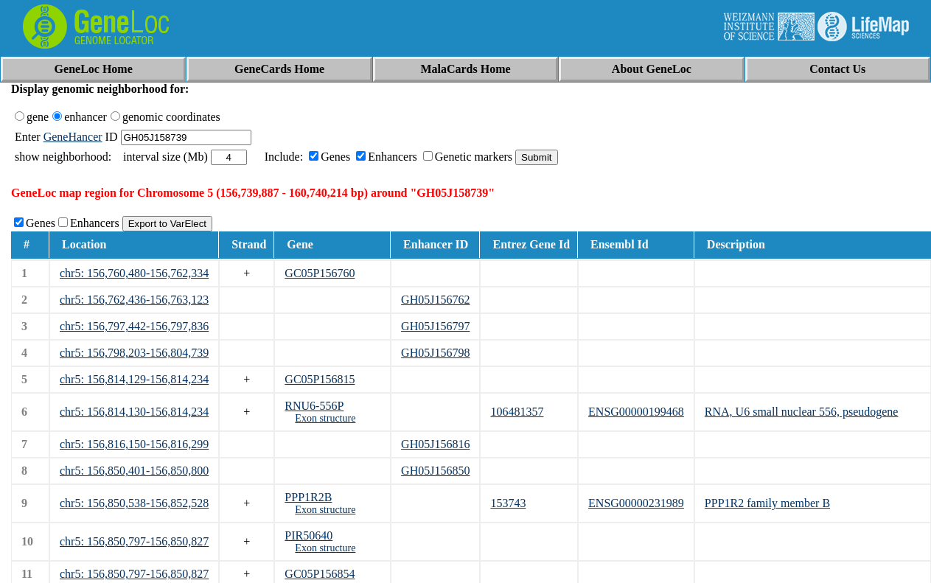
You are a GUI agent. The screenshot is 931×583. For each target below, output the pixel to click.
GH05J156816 (435, 444)
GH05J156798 (435, 352)
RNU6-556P (314, 405)
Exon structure (325, 418)
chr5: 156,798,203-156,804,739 (134, 352)
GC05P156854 (320, 574)
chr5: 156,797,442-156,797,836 (134, 326)
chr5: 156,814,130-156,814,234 (134, 411)
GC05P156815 (320, 379)
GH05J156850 (435, 470)
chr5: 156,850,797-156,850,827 (134, 541)
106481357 (516, 411)
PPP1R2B (308, 497)
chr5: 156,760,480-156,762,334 (134, 273)
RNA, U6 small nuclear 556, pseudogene (802, 411)
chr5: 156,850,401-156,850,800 (134, 470)
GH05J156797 (435, 326)
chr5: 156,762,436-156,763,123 (134, 299)
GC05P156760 (320, 273)
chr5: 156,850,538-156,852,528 (134, 503)
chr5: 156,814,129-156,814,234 (134, 379)
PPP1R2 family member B (767, 503)
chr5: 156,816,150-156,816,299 (134, 444)
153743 (508, 503)
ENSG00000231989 (636, 503)
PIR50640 (308, 535)
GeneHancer (72, 136)
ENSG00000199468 (636, 411)
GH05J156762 (435, 299)
